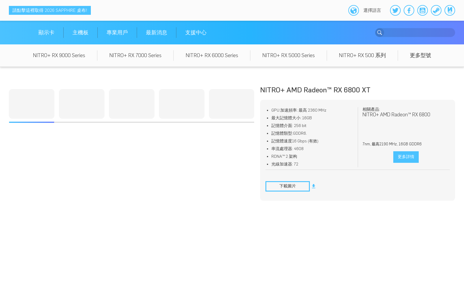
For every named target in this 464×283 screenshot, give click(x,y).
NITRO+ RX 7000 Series (135, 55)
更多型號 (420, 55)
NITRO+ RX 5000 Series (288, 55)
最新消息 (156, 32)
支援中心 (196, 32)
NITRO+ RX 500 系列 (362, 55)
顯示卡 (46, 32)
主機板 (80, 32)
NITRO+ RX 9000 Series (59, 55)
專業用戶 (117, 32)
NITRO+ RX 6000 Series (212, 55)
